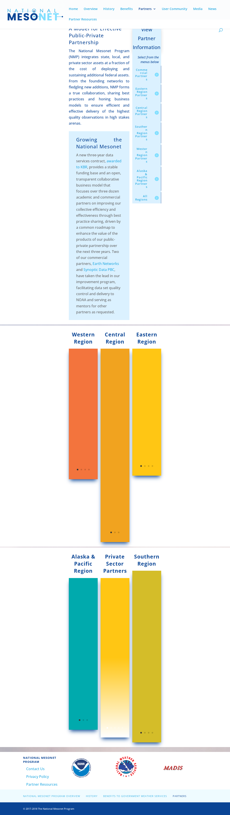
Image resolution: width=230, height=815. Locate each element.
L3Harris (109, 696)
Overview (90, 9)
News (212, 9)
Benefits (126, 9)
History (109, 9)
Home (73, 9)
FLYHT (107, 678)
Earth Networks (106, 263)
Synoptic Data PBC (98, 269)
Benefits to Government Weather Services (135, 796)
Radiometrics (113, 715)
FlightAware (112, 733)
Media (197, 9)
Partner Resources (83, 19)
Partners (145, 9)
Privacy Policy (37, 776)
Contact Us (35, 768)
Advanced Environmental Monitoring (113, 667)
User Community (174, 9)
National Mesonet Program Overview (51, 796)
